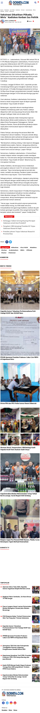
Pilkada (2, 11)
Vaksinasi (11, 11)
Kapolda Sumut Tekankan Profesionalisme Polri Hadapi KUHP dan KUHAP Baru (18, 312)
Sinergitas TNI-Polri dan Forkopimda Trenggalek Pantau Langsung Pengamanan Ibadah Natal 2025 (16, 647)
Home (1, 10)
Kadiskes (18, 10)
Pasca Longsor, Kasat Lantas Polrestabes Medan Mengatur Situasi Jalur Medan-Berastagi (17, 608)
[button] (38, 1)
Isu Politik (12, 10)
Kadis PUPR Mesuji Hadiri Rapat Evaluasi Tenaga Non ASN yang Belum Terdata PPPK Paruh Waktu (17, 667)
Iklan (15, 710)
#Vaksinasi (11, 253)
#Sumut (3, 253)
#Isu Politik (24, 247)
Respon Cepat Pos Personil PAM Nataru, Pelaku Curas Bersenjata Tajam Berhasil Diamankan (19, 541)
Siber (10, 710)
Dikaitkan (6, 10)
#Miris (22, 250)
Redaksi (4, 710)
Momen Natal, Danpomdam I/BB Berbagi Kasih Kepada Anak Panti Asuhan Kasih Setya (17, 448)
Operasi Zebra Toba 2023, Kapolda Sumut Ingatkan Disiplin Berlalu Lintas (16, 588)
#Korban (4, 250)
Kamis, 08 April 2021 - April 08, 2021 (13, 22)
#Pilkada (29, 250)
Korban (23, 10)
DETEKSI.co (4, 59)
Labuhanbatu (29, 10)
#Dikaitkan (14, 247)
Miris (34, 10)
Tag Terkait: (5, 247)
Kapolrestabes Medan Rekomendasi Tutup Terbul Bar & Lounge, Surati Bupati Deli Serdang (18, 495)
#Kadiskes (33, 247)
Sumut (6, 11)
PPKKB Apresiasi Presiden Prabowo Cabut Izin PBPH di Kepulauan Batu (19, 358)
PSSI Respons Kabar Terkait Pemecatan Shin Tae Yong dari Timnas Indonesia (17, 617)
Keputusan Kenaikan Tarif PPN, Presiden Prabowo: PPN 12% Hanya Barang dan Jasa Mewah (17, 657)
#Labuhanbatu (13, 250)
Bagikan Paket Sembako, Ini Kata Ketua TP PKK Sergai (17, 597)
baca (29, 21)
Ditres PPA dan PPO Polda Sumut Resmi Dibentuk (18, 403)
